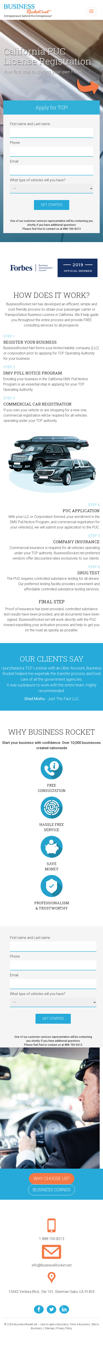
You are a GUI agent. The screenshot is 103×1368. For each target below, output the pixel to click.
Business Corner (51, 1189)
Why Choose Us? (52, 1178)
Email (14, 161)
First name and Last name (30, 124)
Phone (15, 143)
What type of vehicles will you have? (38, 180)
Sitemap (49, 1328)
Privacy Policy (64, 1328)
